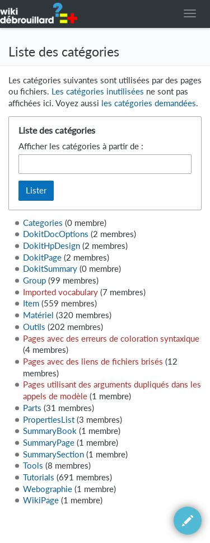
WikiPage (41, 500)
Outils (34, 327)
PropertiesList (48, 419)
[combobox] (105, 164)
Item (31, 303)
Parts (32, 408)
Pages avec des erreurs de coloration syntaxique (111, 338)
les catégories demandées (148, 103)
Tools (33, 465)
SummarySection (53, 454)
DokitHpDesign (51, 246)
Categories (43, 223)
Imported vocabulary (60, 292)
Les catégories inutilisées (98, 91)
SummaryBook (50, 431)
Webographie (47, 489)
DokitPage (42, 257)
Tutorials (38, 477)
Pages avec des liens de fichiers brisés (93, 361)
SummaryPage (48, 442)
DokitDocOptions (55, 234)
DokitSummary (50, 268)
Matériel (38, 315)
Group (34, 280)
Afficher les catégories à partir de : (80, 146)
